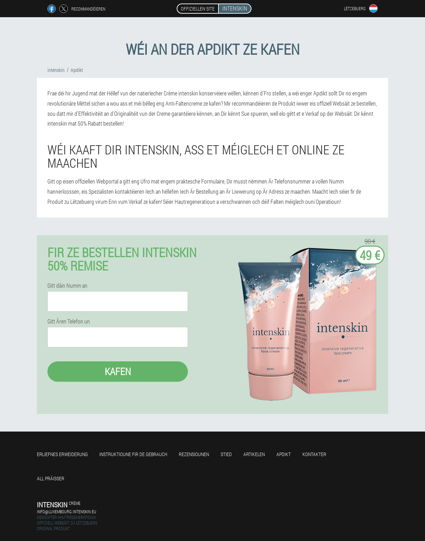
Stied (226, 454)
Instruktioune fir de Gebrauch (133, 454)
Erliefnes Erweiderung (62, 454)
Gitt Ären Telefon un (68, 321)
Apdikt (283, 454)
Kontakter (314, 454)
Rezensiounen (194, 454)
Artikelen (254, 454)
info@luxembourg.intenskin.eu (66, 511)
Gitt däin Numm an (67, 285)
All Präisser (50, 478)
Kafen (118, 371)
